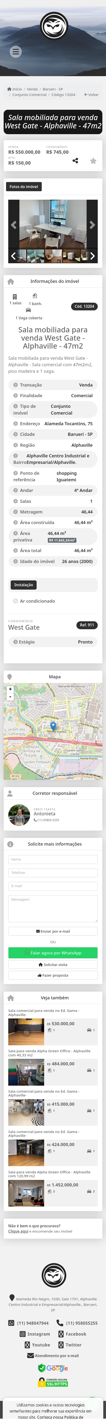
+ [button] (10, 689)
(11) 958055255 (82, 1323)
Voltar (91, 94)
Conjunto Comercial (29, 94)
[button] (15, 224)
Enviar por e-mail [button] (53, 931)
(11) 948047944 (33, 1323)
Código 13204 (63, 94)
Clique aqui (18, 1231)
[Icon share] (35, 1334)
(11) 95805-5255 (46, 820)
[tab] (24, 186)
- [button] (10, 697)
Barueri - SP (53, 89)
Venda (32, 89)
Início (14, 89)
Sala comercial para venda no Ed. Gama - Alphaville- (44, 1012)
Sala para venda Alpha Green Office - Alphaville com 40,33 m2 (49, 1052)
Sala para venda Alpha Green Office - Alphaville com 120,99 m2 (49, 1174)
